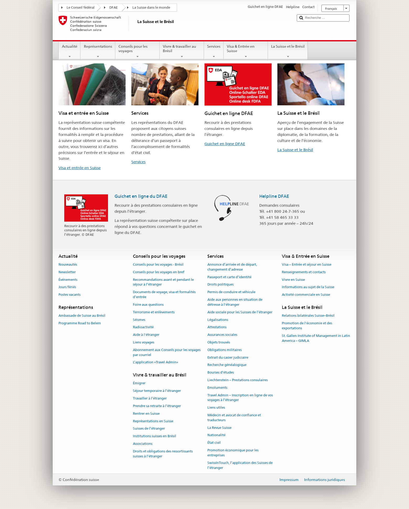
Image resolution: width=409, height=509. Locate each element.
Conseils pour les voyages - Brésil (158, 264)
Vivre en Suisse (293, 280)
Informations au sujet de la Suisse (308, 287)
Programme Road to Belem (79, 323)
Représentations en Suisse (153, 421)
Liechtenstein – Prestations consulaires (237, 380)
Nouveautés (67, 264)
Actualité (69, 51)
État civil (214, 443)
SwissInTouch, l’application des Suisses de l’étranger (240, 465)
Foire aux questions (148, 305)
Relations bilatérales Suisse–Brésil (308, 316)
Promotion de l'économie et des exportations (307, 325)
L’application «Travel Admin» (155, 362)
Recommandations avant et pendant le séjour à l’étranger (163, 282)
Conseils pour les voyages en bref (158, 272)
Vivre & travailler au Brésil (182, 51)
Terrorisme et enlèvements (154, 312)
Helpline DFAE (274, 196)
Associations (142, 444)
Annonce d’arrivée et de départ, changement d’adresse (232, 266)
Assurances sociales (222, 335)
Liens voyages (143, 342)
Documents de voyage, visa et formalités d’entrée (164, 294)
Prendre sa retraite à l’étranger (157, 406)
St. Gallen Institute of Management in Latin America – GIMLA (316, 338)
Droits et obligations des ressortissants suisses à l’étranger (163, 453)
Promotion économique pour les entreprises (233, 452)
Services (213, 51)
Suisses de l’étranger (149, 429)
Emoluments (217, 388)
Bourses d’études (220, 372)
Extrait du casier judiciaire (227, 357)
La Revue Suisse (219, 428)
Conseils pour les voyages (137, 51)
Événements (67, 280)
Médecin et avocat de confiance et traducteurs (234, 417)
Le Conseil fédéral (81, 7)
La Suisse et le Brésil (288, 51)
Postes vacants (69, 295)
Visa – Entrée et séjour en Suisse (306, 264)
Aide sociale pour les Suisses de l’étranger (239, 312)
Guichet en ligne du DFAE (141, 196)
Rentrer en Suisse (146, 413)
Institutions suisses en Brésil (154, 436)
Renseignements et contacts (304, 272)
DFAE (113, 7)
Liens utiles (216, 407)
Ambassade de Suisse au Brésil (81, 316)
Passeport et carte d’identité (229, 277)
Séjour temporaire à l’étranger (157, 391)
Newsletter (67, 272)
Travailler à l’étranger (150, 398)
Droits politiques (220, 285)
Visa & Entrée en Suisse (246, 51)
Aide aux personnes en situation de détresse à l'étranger (234, 302)
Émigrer (139, 383)
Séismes (139, 320)
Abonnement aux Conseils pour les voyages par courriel (167, 352)
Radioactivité (143, 327)
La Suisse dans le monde (151, 7)
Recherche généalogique (226, 365)
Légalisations (217, 320)
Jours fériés (67, 287)
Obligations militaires (224, 350)
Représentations (98, 51)
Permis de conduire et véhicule (231, 292)
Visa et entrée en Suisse (79, 167)
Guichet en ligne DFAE (224, 143)
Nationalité (216, 435)
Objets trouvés (218, 342)
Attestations (217, 327)
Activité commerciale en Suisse (306, 295)
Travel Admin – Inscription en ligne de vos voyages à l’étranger (240, 397)
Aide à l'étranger (146, 335)
